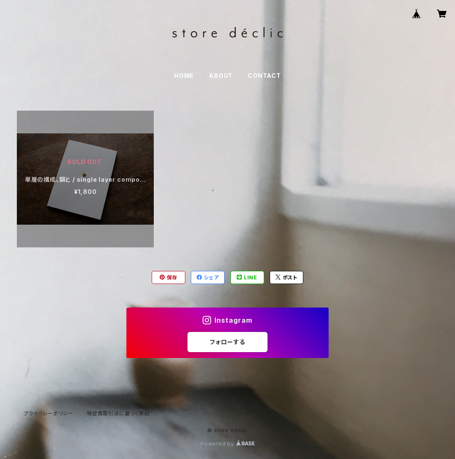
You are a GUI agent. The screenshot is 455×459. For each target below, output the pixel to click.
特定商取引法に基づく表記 (118, 413)
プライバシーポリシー (48, 413)
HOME (184, 75)
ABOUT (221, 75)
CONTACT (264, 75)
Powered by (227, 443)
